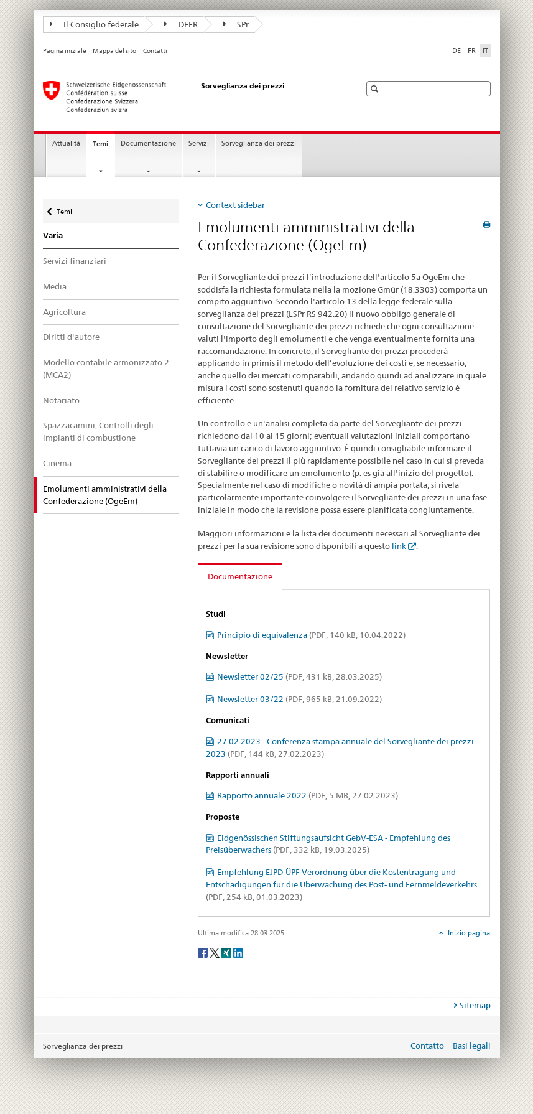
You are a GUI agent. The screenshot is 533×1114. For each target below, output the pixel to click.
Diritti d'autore (71, 337)
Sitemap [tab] (475, 1005)
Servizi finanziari (74, 261)
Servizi (198, 143)
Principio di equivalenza (311, 635)
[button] (376, 89)
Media (55, 286)
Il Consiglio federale (94, 24)
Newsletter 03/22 (299, 699)
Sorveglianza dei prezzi (258, 143)
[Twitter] (215, 952)
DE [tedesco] (456, 50)
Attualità (66, 143)
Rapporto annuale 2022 (307, 795)
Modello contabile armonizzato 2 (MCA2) (106, 368)
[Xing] (227, 952)
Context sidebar (235, 205)
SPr (236, 24)
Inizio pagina (468, 933)
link (399, 546)
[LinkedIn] (238, 952)
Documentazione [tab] (240, 576)
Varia (53, 235)
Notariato (61, 400)
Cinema (57, 463)
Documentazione (148, 143)
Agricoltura (64, 312)
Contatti (155, 50)
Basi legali (472, 1046)
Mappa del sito (114, 50)
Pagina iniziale (64, 50)
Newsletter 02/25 (299, 676)
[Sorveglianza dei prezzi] (189, 96)
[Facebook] (204, 952)
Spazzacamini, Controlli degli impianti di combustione (98, 431)
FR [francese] (472, 50)
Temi (103, 147)
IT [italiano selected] (485, 50)
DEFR (181, 24)
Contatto (427, 1046)
